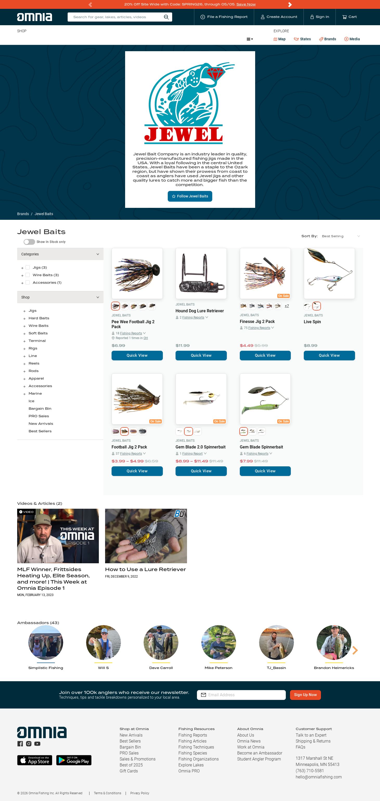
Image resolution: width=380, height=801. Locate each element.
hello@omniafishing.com (319, 776)
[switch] (29, 242)
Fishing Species (192, 753)
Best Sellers (40, 431)
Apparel (36, 378)
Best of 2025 (131, 765)
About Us (245, 735)
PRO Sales (39, 416)
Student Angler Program (259, 759)
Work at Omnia (251, 747)
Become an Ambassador (259, 753)
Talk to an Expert (311, 735)
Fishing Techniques (196, 747)
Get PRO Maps (167, 39)
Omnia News (249, 741)
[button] (60, 254)
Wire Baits (38, 325)
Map (280, 39)
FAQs (300, 747)
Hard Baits (39, 318)
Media (352, 39)
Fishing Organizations (198, 759)
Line (37, 39)
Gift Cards (129, 771)
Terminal (91, 39)
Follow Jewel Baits (190, 196)
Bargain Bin (40, 408)
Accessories (117, 39)
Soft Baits (38, 333)
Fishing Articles (192, 741)
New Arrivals (41, 423)
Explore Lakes (191, 765)
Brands (327, 39)
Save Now (246, 4)
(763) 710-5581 (310, 770)
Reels (71, 39)
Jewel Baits (121, 315)
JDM (205, 39)
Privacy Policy (139, 793)
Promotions (229, 39)
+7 (287, 306)
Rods (54, 39)
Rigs (33, 348)
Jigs (32, 310)
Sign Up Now (306, 694)
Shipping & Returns (313, 741)
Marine (141, 39)
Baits (21, 39)
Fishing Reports (192, 735)
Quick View (137, 355)
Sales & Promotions (138, 759)
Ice (190, 39)
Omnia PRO (189, 771)
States (302, 39)
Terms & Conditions (107, 793)
